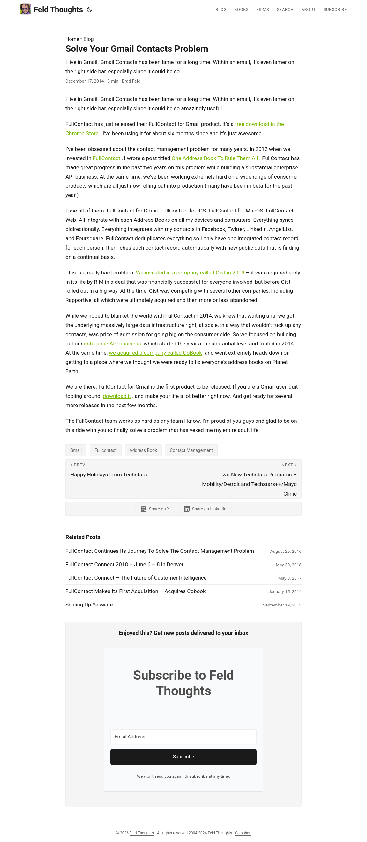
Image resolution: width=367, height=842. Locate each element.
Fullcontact (105, 450)
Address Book (143, 450)
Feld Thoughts (51, 9)
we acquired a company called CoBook (155, 353)
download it (117, 396)
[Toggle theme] (89, 9)
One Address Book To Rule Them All (215, 158)
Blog (89, 39)
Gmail (76, 450)
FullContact (106, 158)
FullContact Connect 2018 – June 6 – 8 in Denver (124, 564)
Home (72, 39)
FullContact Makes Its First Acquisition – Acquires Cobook (135, 591)
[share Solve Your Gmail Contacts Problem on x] (155, 508)
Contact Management (191, 450)
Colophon (243, 833)
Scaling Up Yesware (89, 604)
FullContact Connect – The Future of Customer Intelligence (136, 578)
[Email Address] (183, 736)
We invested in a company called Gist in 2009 (190, 272)
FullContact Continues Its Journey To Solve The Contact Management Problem (159, 551)
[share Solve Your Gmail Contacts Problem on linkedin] (205, 508)
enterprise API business (112, 343)
